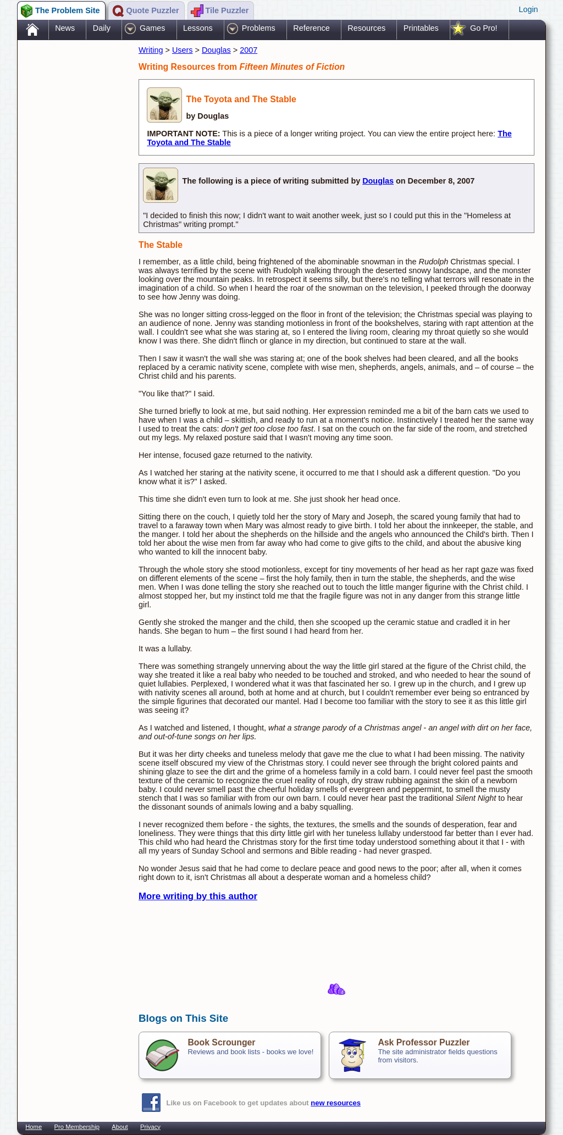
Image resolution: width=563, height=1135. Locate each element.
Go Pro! (484, 28)
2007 (248, 50)
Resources (366, 28)
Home (33, 1126)
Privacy (150, 1126)
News (65, 28)
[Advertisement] (73, 216)
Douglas (216, 50)
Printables (421, 28)
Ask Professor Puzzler (424, 1042)
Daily (102, 28)
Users (182, 50)
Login (528, 9)
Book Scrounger (221, 1042)
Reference (311, 28)
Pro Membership (77, 1126)
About (120, 1126)
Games (152, 28)
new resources (336, 1103)
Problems (258, 28)
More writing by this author (198, 896)
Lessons (198, 28)
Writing (151, 50)
